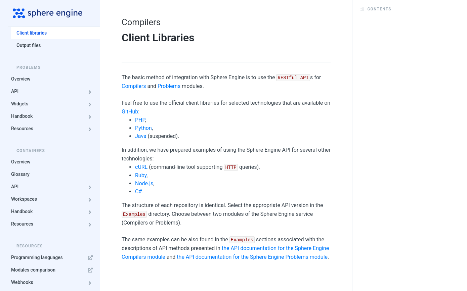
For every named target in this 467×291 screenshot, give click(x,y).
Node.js (144, 183)
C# (138, 191)
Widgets (53, 104)
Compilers (134, 86)
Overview (20, 79)
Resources (53, 129)
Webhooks (53, 282)
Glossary (20, 174)
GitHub (130, 111)
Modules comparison (53, 270)
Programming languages (53, 257)
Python (143, 128)
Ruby (140, 175)
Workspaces (53, 199)
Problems (169, 86)
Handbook (53, 116)
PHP (140, 120)
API (53, 91)
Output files (28, 45)
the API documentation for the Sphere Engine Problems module (252, 257)
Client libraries (31, 33)
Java (140, 136)
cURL (141, 167)
